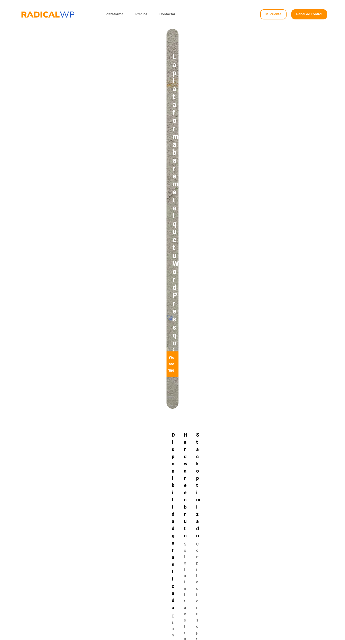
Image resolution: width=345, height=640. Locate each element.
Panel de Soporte (221, 584)
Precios (141, 14)
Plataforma (114, 14)
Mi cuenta (273, 14)
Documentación (219, 591)
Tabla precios (150, 591)
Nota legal (215, 597)
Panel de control (309, 14)
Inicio (143, 578)
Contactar (167, 14)
